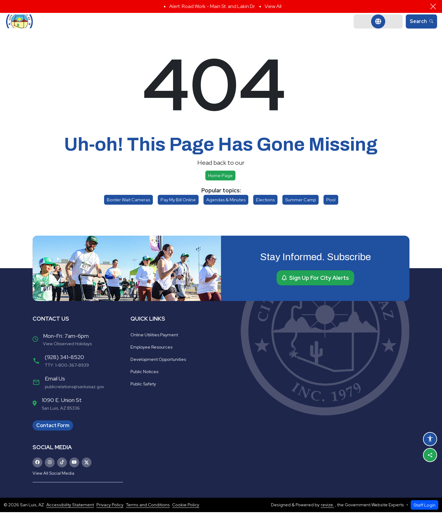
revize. (327, 517)
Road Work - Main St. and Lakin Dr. (218, 6)
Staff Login (424, 518)
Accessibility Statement (70, 517)
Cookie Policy (185, 517)
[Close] (433, 6)
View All (273, 6)
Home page (220, 188)
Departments (199, 27)
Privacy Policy (109, 517)
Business (293, 27)
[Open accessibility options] (430, 439)
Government (148, 27)
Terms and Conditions (148, 517)
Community (249, 27)
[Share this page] (430, 455)
